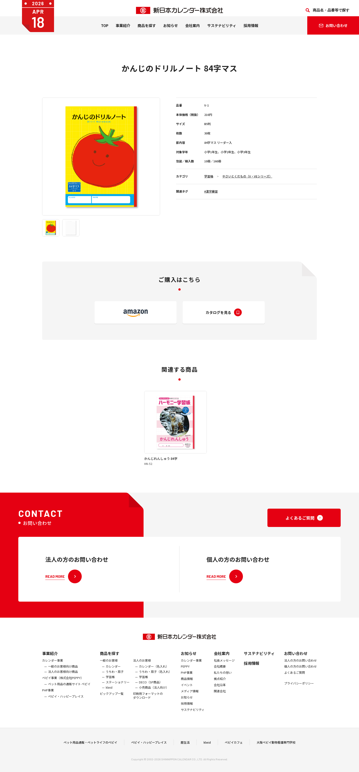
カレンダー (113, 677)
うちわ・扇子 (115, 682)
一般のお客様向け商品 (63, 677)
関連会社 (220, 701)
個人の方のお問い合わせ (300, 677)
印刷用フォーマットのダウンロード (148, 705)
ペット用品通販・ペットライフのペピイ (90, 747)
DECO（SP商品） (150, 692)
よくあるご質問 (294, 683)
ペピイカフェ (234, 747)
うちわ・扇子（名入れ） (155, 682)
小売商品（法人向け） (154, 697)
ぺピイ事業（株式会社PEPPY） (63, 688)
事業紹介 (123, 30)
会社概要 (220, 677)
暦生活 (185, 747)
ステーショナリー (118, 692)
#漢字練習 (211, 191)
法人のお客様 (142, 670)
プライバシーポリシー (299, 693)
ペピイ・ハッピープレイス (66, 706)
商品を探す (109, 663)
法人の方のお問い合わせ (300, 670)
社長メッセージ (224, 670)
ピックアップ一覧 (112, 704)
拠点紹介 (220, 689)
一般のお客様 (109, 670)
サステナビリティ (221, 30)
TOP (104, 30)
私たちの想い (223, 683)
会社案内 (192, 30)
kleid (109, 697)
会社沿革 (220, 695)
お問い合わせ (295, 663)
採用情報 (251, 30)
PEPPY (185, 677)
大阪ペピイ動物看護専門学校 (276, 747)
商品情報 (187, 689)
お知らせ (170, 30)
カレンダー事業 (52, 670)
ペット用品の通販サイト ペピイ (69, 694)
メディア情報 (190, 701)
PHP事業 (48, 700)
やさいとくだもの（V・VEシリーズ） (247, 176)
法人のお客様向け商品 (63, 682)
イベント (187, 695)
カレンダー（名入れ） (154, 677)
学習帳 (208, 176)
